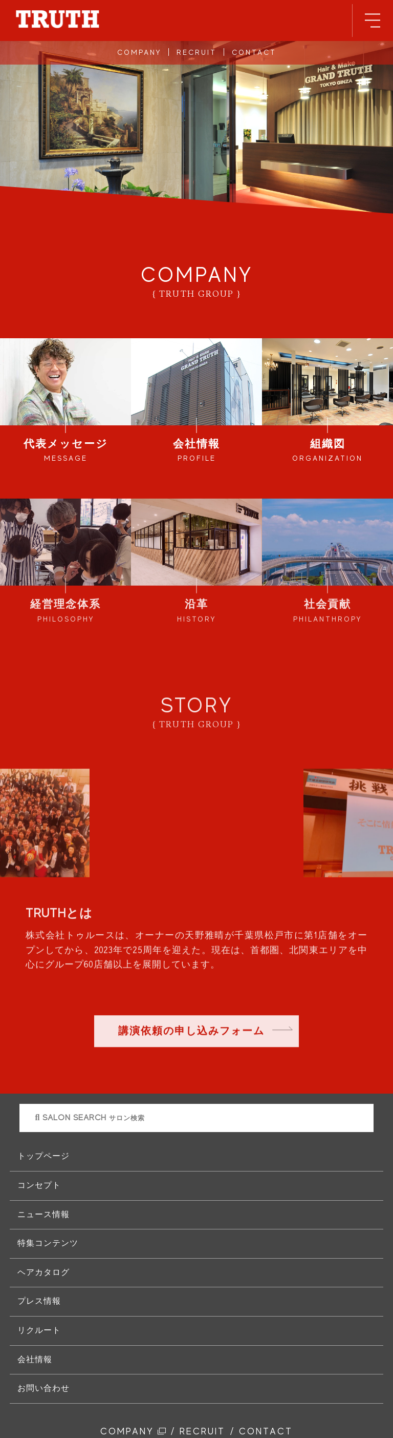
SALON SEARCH (90, 1117)
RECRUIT (196, 52)
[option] (196, 944)
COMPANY (139, 52)
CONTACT (254, 52)
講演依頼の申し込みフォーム (191, 1032)
